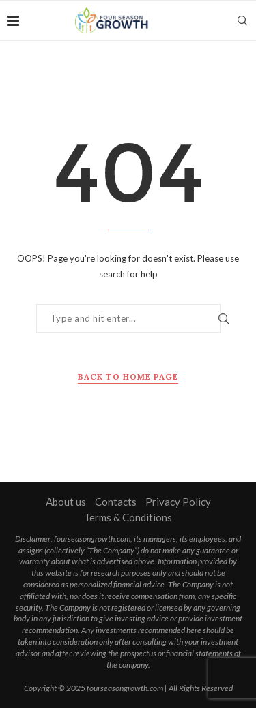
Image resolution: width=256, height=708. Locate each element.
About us (66, 501)
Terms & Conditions (128, 517)
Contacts (116, 501)
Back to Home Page (128, 376)
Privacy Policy (178, 501)
